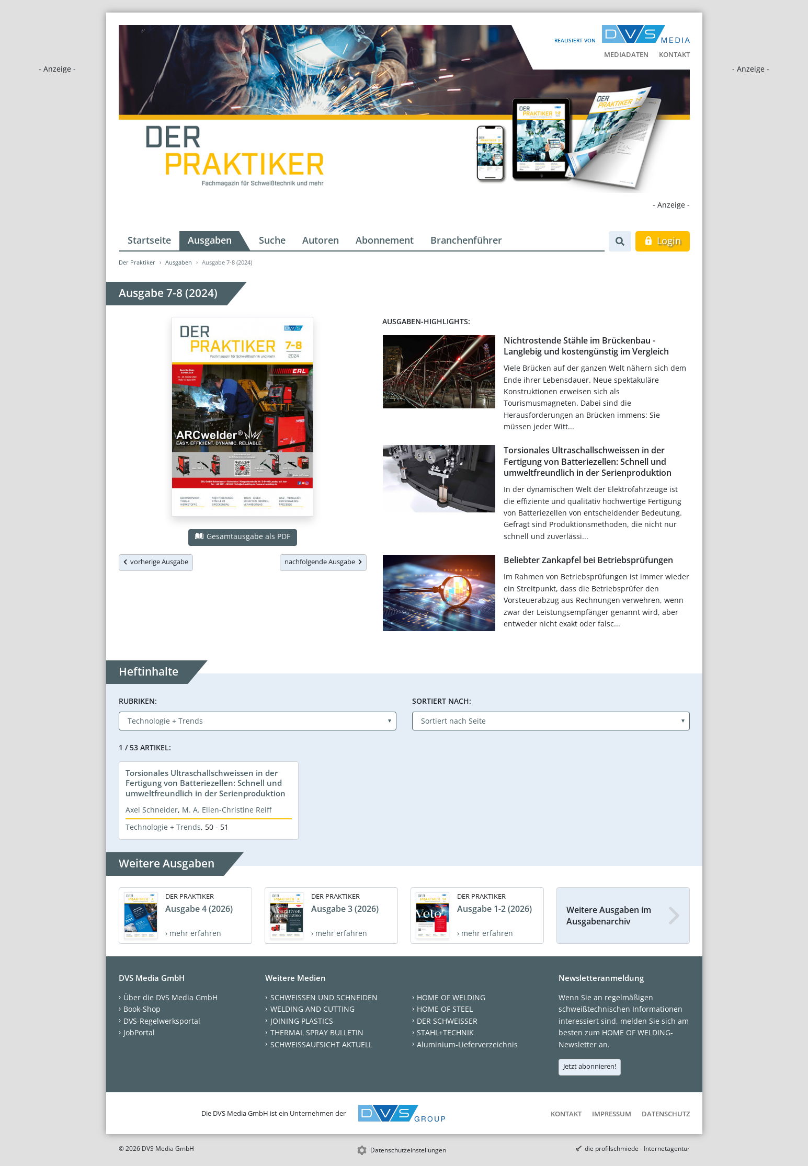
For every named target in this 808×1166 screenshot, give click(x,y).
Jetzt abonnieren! (589, 1066)
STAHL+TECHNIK (445, 1032)
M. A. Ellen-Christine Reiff (226, 810)
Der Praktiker (137, 262)
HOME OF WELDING (451, 997)
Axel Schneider (152, 810)
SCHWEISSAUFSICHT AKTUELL (321, 1044)
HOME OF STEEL (445, 1009)
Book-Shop (142, 1009)
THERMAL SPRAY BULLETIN (316, 1032)
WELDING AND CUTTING (312, 1009)
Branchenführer (466, 240)
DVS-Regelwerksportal (161, 1021)
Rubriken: (138, 701)
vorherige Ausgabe (155, 561)
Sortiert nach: (441, 701)
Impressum (611, 1113)
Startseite (149, 240)
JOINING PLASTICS (301, 1021)
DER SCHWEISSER (447, 1021)
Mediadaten (626, 54)
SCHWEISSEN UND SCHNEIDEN (324, 997)
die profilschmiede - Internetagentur (637, 1148)
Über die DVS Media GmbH (170, 997)
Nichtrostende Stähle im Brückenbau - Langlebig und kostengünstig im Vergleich (586, 346)
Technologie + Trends (163, 827)
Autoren (320, 240)
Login (662, 240)
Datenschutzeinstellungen (408, 1150)
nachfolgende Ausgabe (323, 561)
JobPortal (139, 1032)
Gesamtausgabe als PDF (242, 536)
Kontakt (674, 54)
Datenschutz (666, 1113)
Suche (272, 240)
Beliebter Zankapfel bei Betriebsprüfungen (588, 560)
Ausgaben (210, 240)
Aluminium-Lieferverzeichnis (467, 1044)
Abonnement (385, 240)
